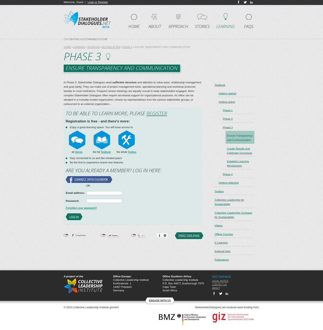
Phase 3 (127, 47)
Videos (219, 225)
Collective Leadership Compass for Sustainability (233, 215)
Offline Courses (224, 234)
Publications (222, 259)
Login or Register (98, 2)
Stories (202, 26)
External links (223, 251)
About (155, 26)
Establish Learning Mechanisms (238, 163)
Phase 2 (228, 118)
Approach (178, 26)
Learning (225, 26)
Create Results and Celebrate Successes (239, 151)
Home (134, 26)
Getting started (227, 93)
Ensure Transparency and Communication (240, 138)
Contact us (219, 284)
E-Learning (221, 242)
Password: (72, 200)
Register (156, 113)
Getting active (111, 47)
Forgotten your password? (81, 207)
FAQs (248, 26)
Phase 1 (228, 110)
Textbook (93, 47)
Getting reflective (229, 182)
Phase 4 (228, 174)
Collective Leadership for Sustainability (229, 202)
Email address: (75, 192)
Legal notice (220, 281)
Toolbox (132, 152)
